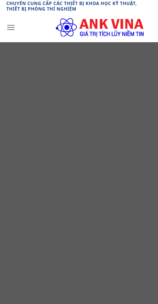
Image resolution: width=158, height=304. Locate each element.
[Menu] (10, 27)
